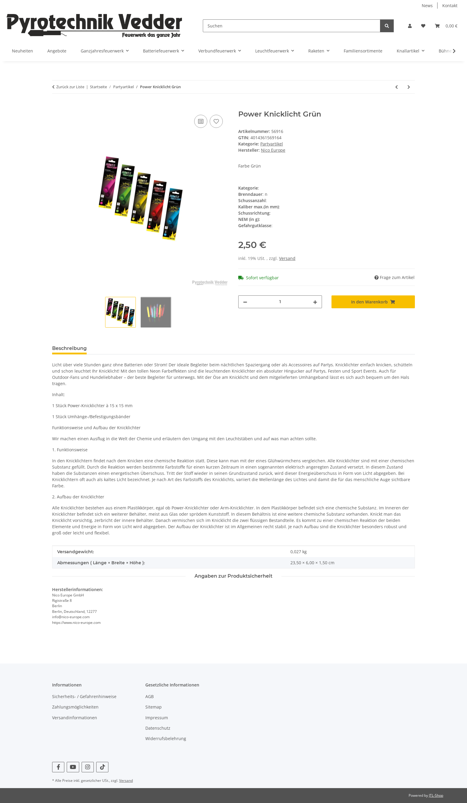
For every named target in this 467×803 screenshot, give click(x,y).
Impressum (156, 717)
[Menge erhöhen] (315, 302)
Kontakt (449, 5)
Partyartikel (271, 144)
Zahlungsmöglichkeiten (75, 707)
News (427, 5)
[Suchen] (291, 25)
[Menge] (280, 302)
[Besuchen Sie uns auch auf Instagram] (88, 767)
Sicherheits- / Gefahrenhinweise (84, 696)
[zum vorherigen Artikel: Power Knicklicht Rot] (396, 86)
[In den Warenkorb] (57, 106)
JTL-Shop (436, 795)
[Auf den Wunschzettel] (216, 121)
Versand (287, 258)
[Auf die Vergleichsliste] (200, 121)
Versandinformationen (74, 717)
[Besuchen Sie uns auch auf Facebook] (58, 767)
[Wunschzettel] (423, 25)
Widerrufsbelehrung (165, 738)
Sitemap (153, 707)
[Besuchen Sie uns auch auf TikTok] (102, 767)
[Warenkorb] (446, 25)
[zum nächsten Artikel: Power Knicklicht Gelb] (409, 86)
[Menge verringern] (245, 302)
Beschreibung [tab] (69, 348)
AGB (149, 696)
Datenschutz (157, 728)
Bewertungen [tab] (113, 348)
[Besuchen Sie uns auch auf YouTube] (73, 767)
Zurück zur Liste (70, 86)
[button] (409, 25)
